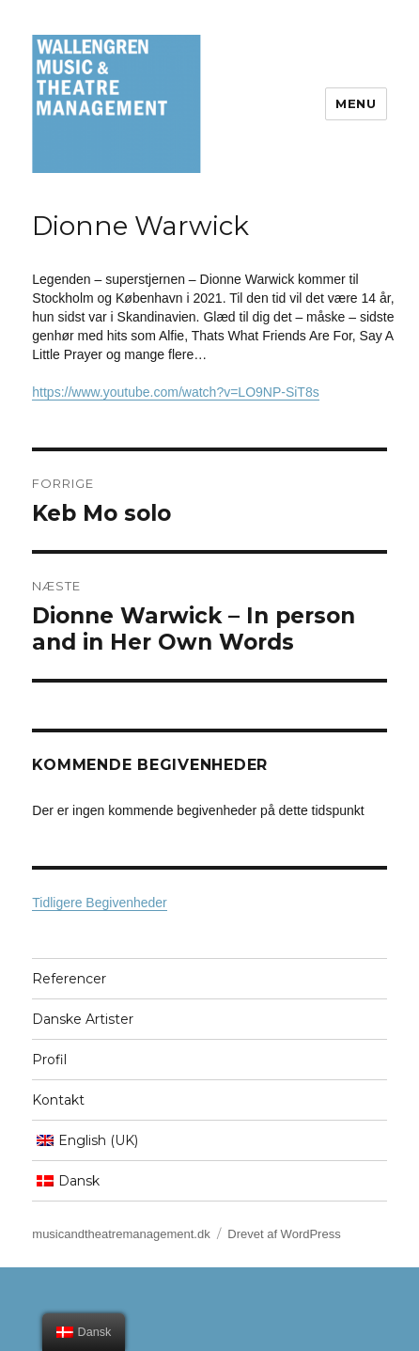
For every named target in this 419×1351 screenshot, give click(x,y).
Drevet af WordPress (283, 1234)
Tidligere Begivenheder (99, 902)
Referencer (69, 978)
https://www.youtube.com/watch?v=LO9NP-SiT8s (175, 392)
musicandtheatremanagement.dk (121, 1234)
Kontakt (58, 1100)
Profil (49, 1059)
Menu (355, 103)
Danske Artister (82, 1019)
